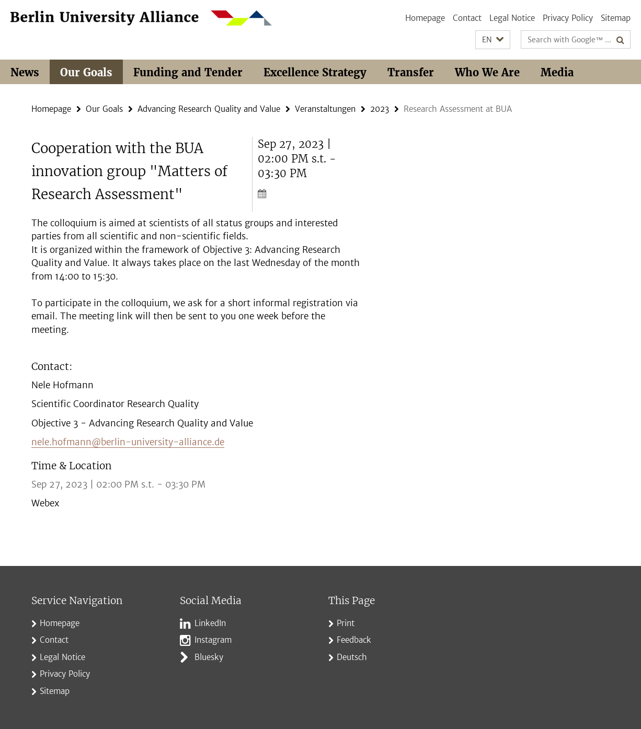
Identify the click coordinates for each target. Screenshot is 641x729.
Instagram (213, 640)
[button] (492, 40)
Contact (467, 18)
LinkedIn (210, 623)
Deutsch (352, 657)
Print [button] (345, 623)
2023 (379, 109)
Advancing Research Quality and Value (209, 109)
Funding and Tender (188, 72)
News (24, 72)
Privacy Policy (568, 18)
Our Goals (86, 72)
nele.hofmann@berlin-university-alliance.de (127, 442)
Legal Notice (512, 18)
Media (557, 72)
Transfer (410, 72)
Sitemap (616, 18)
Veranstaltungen (325, 109)
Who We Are (487, 72)
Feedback (354, 640)
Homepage (425, 18)
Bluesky (208, 657)
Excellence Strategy (315, 72)
